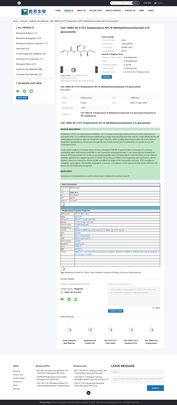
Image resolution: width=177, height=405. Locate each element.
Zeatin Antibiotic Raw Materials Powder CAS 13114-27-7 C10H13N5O (69, 342)
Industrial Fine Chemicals (27, 59)
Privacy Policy (45, 402)
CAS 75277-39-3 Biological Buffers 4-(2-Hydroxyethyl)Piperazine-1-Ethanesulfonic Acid (53, 385)
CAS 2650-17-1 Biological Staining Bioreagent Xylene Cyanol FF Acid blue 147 (91, 378)
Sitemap (16, 389)
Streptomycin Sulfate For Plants (76, 272)
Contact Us (130, 11)
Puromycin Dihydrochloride (130, 272)
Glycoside (20, 48)
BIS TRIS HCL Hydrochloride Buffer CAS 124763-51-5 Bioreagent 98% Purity (52, 372)
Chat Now (147, 3)
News (141, 11)
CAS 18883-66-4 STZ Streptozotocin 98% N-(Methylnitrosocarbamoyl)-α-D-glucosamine (77, 78)
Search (135, 3)
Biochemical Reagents (26, 38)
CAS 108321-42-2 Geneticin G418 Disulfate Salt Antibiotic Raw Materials (131, 342)
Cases (150, 11)
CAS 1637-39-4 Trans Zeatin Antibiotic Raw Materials (110, 342)
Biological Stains (23, 64)
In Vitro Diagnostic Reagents (28, 54)
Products (68, 11)
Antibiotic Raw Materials (38, 21)
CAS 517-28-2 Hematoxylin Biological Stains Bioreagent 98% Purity (89, 384)
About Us (81, 11)
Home (57, 11)
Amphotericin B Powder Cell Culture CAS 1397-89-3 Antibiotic (89, 342)
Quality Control (113, 11)
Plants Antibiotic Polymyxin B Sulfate (104, 272)
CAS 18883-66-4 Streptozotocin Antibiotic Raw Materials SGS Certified (151, 342)
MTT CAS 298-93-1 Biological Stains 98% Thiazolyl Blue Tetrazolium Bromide (91, 372)
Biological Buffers (24, 33)
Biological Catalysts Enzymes (29, 43)
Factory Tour (95, 11)
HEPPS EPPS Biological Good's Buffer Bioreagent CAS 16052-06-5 (52, 378)
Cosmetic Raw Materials (27, 74)
